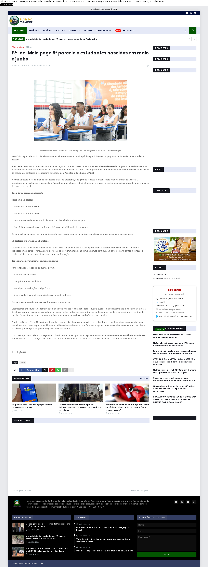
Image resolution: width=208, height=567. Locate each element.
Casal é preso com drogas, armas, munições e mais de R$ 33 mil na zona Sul (174, 379)
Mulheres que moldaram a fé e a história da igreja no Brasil (103, 528)
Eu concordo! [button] (6, 4)
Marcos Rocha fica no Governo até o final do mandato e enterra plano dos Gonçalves (174, 389)
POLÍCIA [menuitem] (47, 30)
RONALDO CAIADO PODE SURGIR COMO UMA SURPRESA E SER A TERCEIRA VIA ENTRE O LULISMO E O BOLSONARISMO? (174, 399)
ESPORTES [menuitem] (74, 30)
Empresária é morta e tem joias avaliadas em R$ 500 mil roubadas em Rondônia (174, 352)
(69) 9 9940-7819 (175, 298)
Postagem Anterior (22, 490)
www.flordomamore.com (181, 316)
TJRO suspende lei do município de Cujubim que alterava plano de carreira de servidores (80, 407)
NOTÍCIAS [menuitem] (34, 30)
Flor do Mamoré (35, 563)
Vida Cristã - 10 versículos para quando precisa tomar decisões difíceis (103, 540)
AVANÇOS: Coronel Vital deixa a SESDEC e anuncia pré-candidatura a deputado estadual (174, 362)
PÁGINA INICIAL (160, 274)
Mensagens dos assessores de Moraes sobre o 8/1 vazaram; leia (172, 336)
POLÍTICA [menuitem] (60, 30)
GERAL (28, 47)
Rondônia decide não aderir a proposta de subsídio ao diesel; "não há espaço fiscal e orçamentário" (127, 407)
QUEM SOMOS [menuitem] (103, 30)
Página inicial (18, 47)
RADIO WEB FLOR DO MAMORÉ (166, 278)
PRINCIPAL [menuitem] (19, 30)
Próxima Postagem (139, 490)
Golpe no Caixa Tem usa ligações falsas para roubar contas (32, 406)
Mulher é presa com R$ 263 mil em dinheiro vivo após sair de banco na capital (174, 371)
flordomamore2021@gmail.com (170, 305)
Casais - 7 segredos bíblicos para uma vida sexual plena (104, 551)
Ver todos (144, 378)
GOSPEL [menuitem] (88, 30)
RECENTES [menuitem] (128, 30)
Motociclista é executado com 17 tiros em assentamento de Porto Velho (61, 39)
